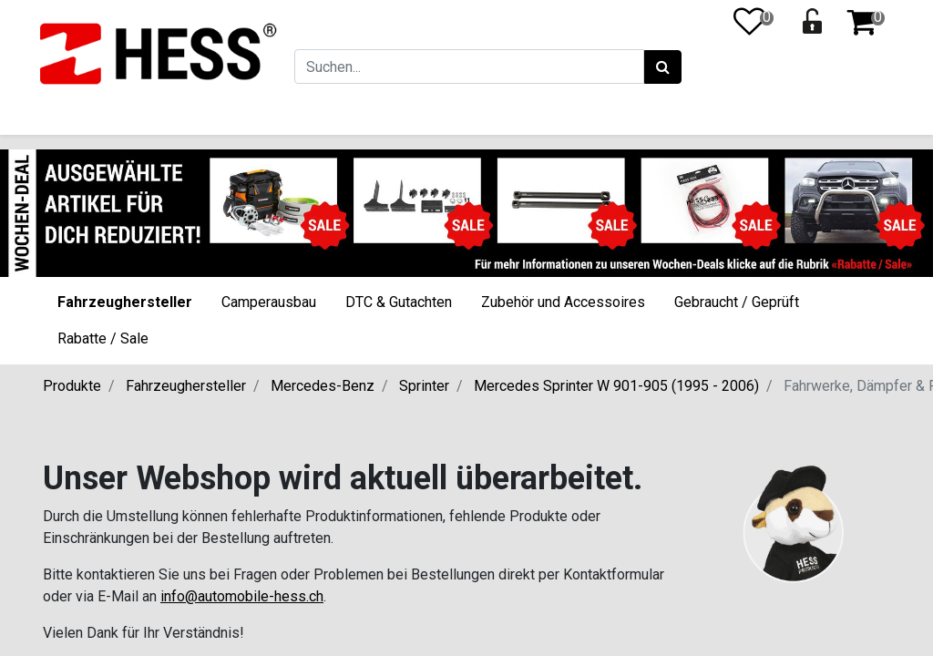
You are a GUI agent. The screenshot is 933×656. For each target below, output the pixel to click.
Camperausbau (268, 302)
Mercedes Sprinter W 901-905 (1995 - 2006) (616, 386)
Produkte (72, 386)
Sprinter (424, 386)
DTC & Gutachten (398, 302)
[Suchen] (660, 67)
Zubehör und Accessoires (563, 302)
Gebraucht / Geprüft (736, 302)
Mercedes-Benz (322, 386)
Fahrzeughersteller (124, 302)
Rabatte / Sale (103, 338)
